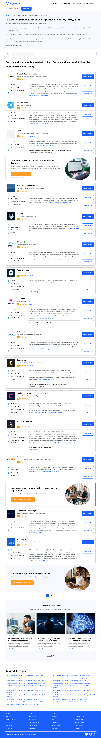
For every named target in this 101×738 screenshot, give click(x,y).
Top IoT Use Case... (79, 725)
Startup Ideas (32, 728)
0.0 (18, 544)
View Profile (87, 86)
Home (7, 15)
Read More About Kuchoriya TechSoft (65, 442)
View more (77, 728)
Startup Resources (34, 722)
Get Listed (26, 8)
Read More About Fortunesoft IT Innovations (59, 202)
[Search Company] (13, 9)
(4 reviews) (32, 427)
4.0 (18, 275)
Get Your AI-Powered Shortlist (23, 499)
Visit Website (88, 93)
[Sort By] (22, 54)
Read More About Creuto (47, 145)
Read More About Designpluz (46, 379)
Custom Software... (79, 722)
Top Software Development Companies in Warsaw (21, 699)
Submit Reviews (77, 3)
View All (50, 656)
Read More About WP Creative (42, 560)
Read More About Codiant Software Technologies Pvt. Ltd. (49, 412)
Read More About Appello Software (57, 285)
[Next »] (55, 595)
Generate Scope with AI (21, 174)
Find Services (32, 716)
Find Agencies (32, 719)
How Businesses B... (79, 719)
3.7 (18, 79)
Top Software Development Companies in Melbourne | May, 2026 (25, 683)
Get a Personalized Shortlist (22, 582)
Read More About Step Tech (46, 318)
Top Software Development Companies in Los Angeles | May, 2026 (26, 678)
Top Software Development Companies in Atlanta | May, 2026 (71, 680)
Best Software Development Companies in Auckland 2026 (69, 702)
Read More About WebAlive (51, 471)
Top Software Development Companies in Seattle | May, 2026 (71, 683)
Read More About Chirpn (67, 259)
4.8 (18, 247)
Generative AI (41, 636)
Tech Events (55, 728)
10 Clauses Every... (79, 716)
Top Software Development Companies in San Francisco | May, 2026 (72, 675)
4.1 (18, 191)
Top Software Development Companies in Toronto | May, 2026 (25, 680)
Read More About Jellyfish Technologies (39, 349)
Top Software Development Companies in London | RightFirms (25, 686)
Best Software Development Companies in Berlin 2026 (22, 704)
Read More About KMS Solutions (42, 123)
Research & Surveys (89, 3)
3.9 (18, 108)
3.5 (18, 516)
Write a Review (33, 725)
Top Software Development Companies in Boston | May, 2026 (24, 675)
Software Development (14, 636)
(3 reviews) (31, 136)
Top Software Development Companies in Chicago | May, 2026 (71, 678)
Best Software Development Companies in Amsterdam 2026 (24, 702)
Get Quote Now (87, 76)
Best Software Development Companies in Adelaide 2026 (69, 699)
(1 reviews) (31, 276)
